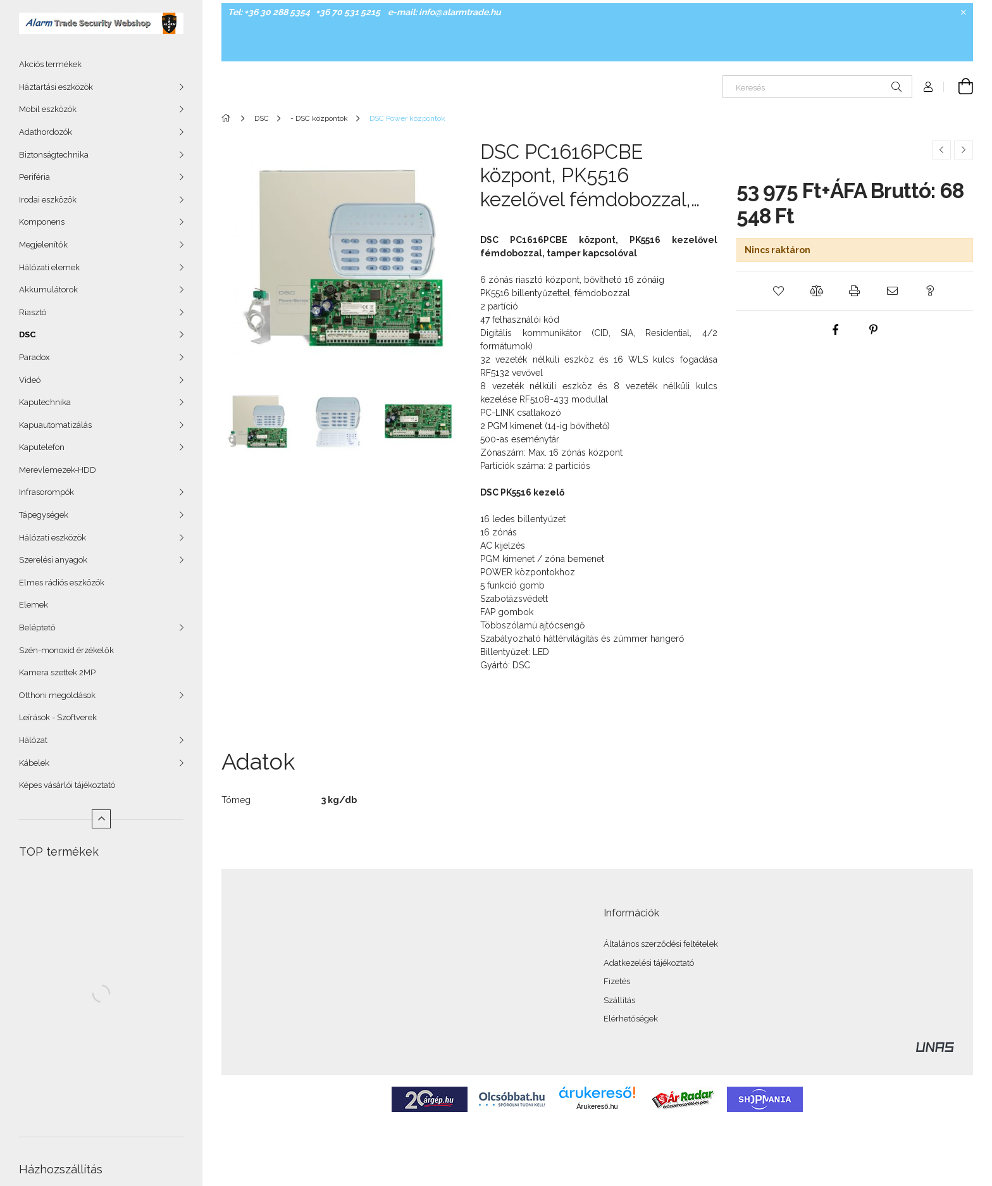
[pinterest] (873, 329)
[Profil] (928, 86)
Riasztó (32, 312)
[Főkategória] (228, 118)
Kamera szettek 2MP (57, 672)
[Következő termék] (963, 149)
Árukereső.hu (596, 1106)
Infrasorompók (46, 492)
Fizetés (617, 981)
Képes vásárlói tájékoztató (67, 785)
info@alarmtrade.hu (460, 12)
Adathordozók (45, 132)
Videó (29, 380)
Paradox (34, 357)
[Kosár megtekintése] (958, 86)
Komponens (42, 222)
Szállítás (619, 1000)
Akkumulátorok (48, 289)
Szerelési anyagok (53, 560)
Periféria (34, 177)
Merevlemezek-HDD (57, 470)
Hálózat (33, 740)
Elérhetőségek (631, 1018)
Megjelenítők (43, 244)
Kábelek (34, 763)
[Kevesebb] (101, 818)
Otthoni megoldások (57, 695)
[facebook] (835, 329)
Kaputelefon (42, 447)
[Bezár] (963, 12)
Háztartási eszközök (56, 87)
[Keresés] (817, 86)
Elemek (33, 604)
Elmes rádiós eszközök (61, 582)
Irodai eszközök (48, 199)
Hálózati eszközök (52, 537)
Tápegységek (43, 515)
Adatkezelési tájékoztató (649, 963)
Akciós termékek (50, 64)
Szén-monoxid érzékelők (66, 650)
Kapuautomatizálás (55, 425)
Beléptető (37, 627)
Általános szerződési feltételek (661, 944)
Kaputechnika (45, 402)
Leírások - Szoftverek (58, 717)
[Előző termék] (941, 149)
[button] (778, 291)
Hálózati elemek (49, 267)
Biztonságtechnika (54, 154)
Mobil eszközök (48, 109)
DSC (27, 334)
